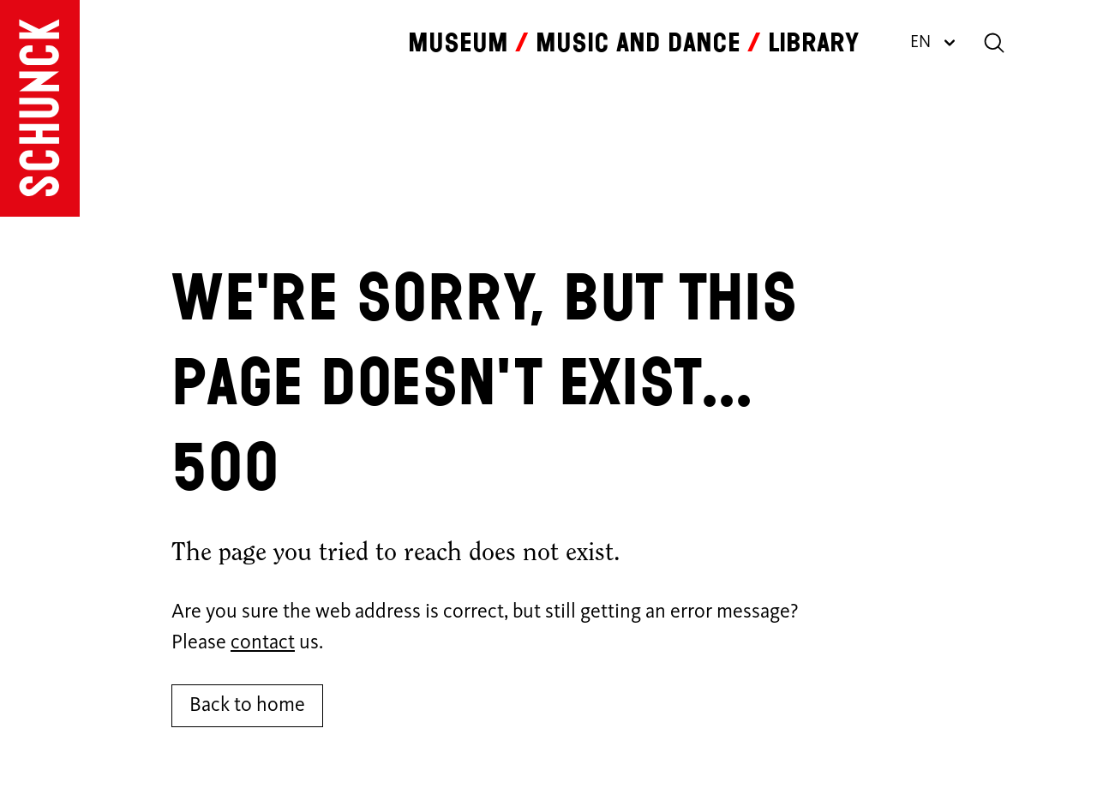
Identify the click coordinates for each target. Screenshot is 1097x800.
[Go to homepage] (40, 108)
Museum (458, 43)
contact (263, 643)
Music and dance (638, 43)
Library (813, 43)
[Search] (994, 43)
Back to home (247, 706)
